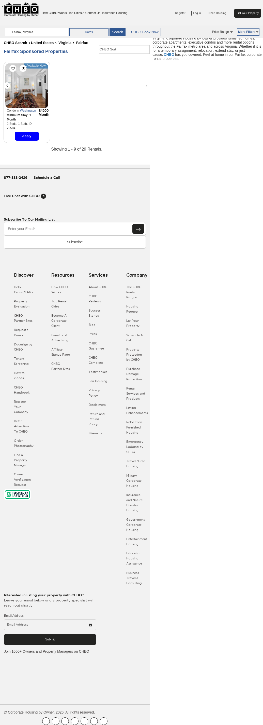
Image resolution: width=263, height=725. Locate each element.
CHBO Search (15, 43)
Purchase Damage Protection (134, 374)
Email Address (14, 615)
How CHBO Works (54, 13)
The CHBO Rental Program (134, 292)
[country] (36, 32)
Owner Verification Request (22, 479)
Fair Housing (98, 381)
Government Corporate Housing (135, 525)
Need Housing (219, 13)
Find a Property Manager (20, 460)
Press (93, 334)
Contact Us (92, 13)
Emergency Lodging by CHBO (134, 447)
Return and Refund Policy (97, 419)
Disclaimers (97, 405)
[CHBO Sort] (124, 49)
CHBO (169, 54)
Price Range (222, 32)
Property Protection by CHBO (134, 354)
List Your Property (248, 13)
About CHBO (98, 287)
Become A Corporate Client (59, 321)
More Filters (248, 32)
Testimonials (98, 372)
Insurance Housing (114, 13)
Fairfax (82, 43)
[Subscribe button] (138, 229)
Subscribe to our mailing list (29, 219)
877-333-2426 (15, 177)
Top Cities (76, 13)
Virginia (64, 43)
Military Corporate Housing (134, 481)
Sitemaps (95, 433)
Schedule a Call (47, 177)
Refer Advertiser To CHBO (21, 426)
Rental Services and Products (135, 393)
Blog (92, 325)
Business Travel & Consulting (134, 578)
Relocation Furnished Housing (134, 427)
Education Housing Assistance (134, 558)
